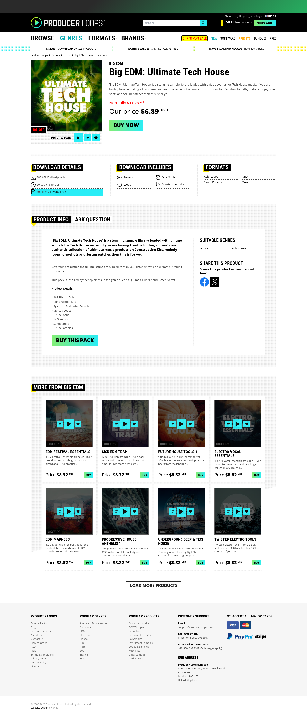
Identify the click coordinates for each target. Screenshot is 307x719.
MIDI (245, 176)
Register (250, 16)
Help (242, 16)
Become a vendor (41, 631)
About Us (36, 635)
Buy (88, 475)
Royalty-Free (58, 192)
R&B (82, 646)
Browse (42, 38)
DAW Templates (138, 627)
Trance (84, 654)
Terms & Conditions (42, 654)
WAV (245, 182)
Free (273, 38)
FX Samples (135, 639)
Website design (39, 707)
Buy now (126, 125)
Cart (265, 22)
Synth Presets (213, 182)
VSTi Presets (136, 658)
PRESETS (244, 38)
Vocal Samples (137, 654)
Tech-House (238, 248)
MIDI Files (134, 650)
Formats (101, 38)
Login (259, 16)
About (228, 16)
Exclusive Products (140, 635)
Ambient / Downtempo (93, 623)
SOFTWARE (227, 38)
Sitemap (35, 666)
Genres (71, 38)
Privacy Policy (39, 658)
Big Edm (116, 63)
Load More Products (153, 585)
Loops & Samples (139, 646)
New (214, 38)
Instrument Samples (141, 643)
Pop (82, 643)
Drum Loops (136, 631)
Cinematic (85, 627)
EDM (82, 631)
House (204, 248)
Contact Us (37, 639)
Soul (82, 650)
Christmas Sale (194, 38)
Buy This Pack (75, 340)
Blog (235, 16)
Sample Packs (39, 623)
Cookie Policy (38, 662)
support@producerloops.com (195, 627)
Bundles (260, 38)
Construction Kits (139, 623)
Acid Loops (211, 176)
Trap (82, 658)
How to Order (39, 643)
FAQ (33, 646)
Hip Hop (85, 635)
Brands (132, 38)
